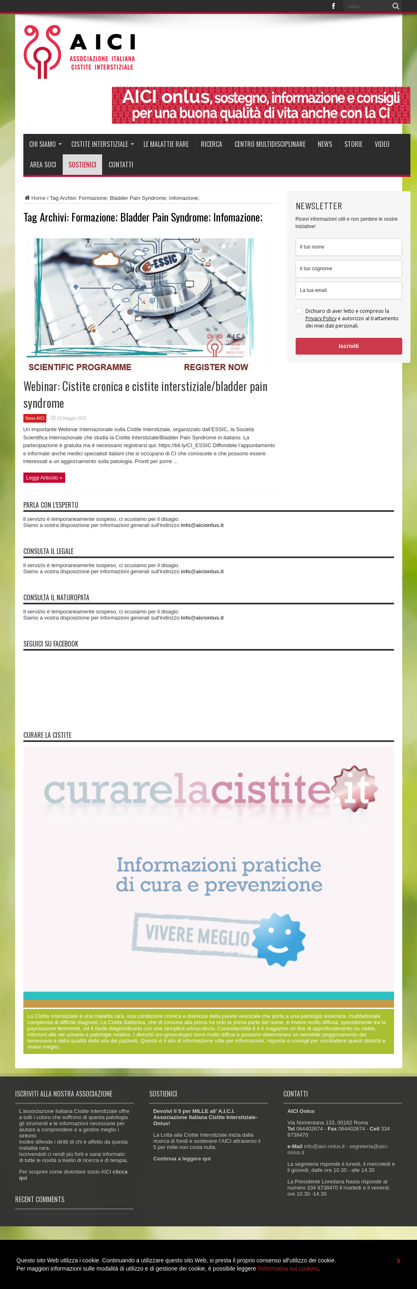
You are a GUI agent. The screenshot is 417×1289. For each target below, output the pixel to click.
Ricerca (211, 144)
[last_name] (349, 269)
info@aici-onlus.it (324, 1146)
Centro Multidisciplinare (270, 144)
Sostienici (82, 165)
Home (34, 198)
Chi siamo (45, 144)
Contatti (121, 165)
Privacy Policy (321, 318)
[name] (349, 247)
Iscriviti (349, 346)
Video (382, 144)
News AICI (35, 418)
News (325, 144)
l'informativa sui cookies (287, 1268)
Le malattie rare (166, 144)
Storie (353, 144)
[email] (349, 290)
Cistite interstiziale (102, 144)
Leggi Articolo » (44, 478)
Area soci (43, 165)
